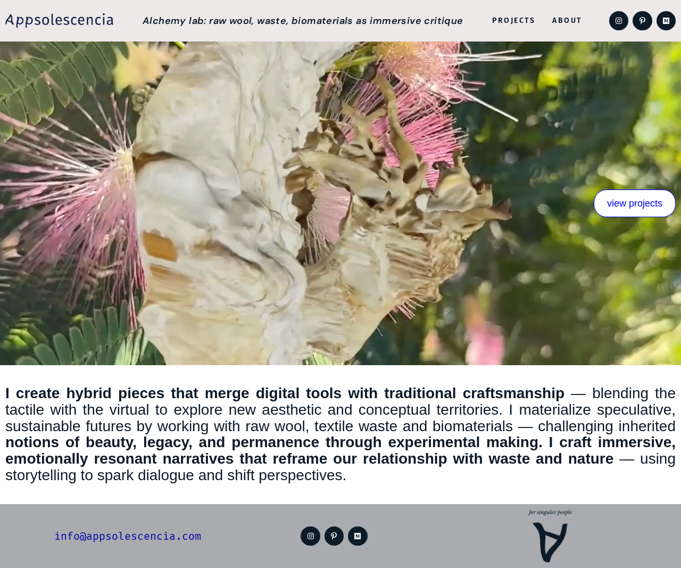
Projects (513, 20)
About (567, 20)
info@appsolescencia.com (127, 536)
